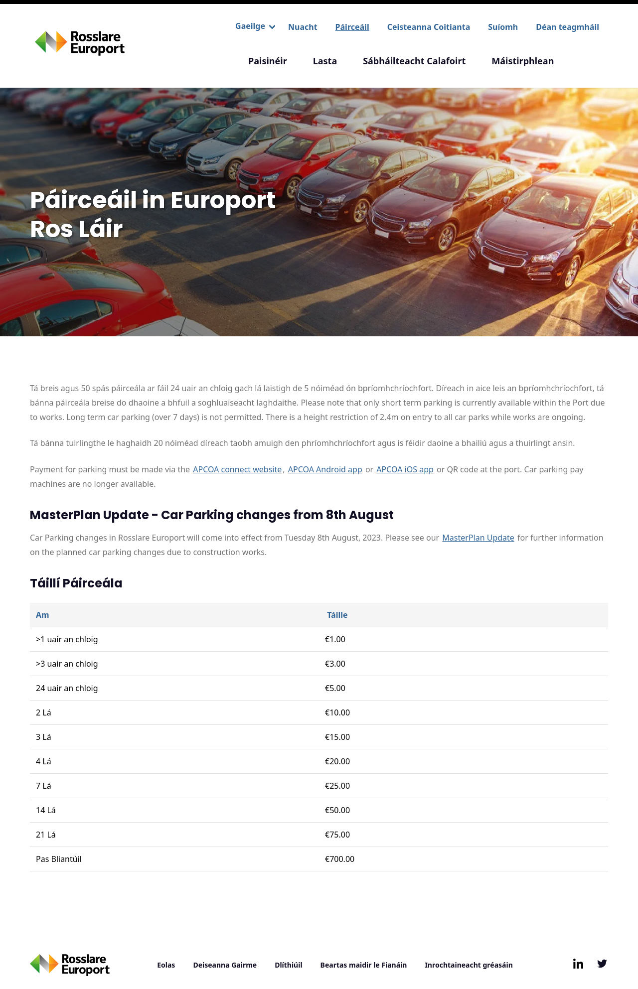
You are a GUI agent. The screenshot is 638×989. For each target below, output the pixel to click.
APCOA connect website (237, 469)
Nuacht (303, 26)
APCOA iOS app (404, 469)
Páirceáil (352, 26)
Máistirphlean (522, 61)
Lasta (325, 61)
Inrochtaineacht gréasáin (468, 965)
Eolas (166, 965)
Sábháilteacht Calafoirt (414, 61)
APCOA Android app (325, 469)
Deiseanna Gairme (225, 965)
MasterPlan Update (478, 537)
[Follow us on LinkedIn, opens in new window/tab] (578, 964)
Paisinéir (267, 61)
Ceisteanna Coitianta (429, 26)
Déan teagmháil (567, 26)
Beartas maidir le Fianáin (363, 965)
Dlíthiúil (288, 965)
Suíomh (503, 26)
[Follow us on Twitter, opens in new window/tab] (602, 964)
